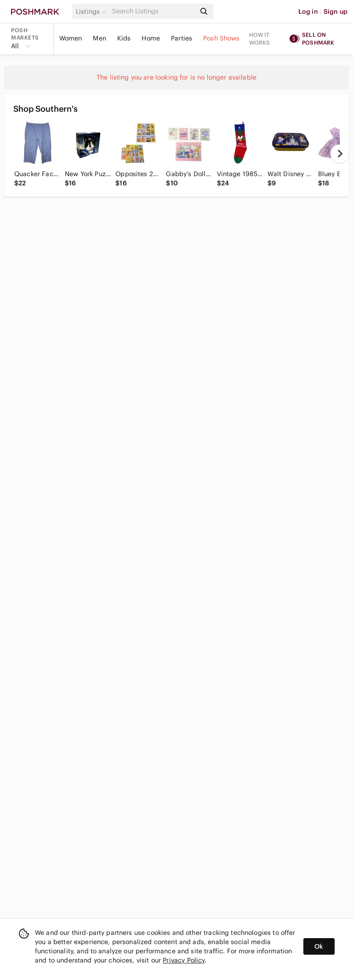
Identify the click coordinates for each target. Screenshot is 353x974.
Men (99, 38)
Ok (318, 946)
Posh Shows (221, 38)
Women (70, 38)
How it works (259, 38)
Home (151, 38)
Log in (308, 11)
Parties (181, 38)
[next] (339, 153)
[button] (92, 11)
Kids (124, 38)
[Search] (153, 11)
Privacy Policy (184, 960)
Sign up (335, 11)
